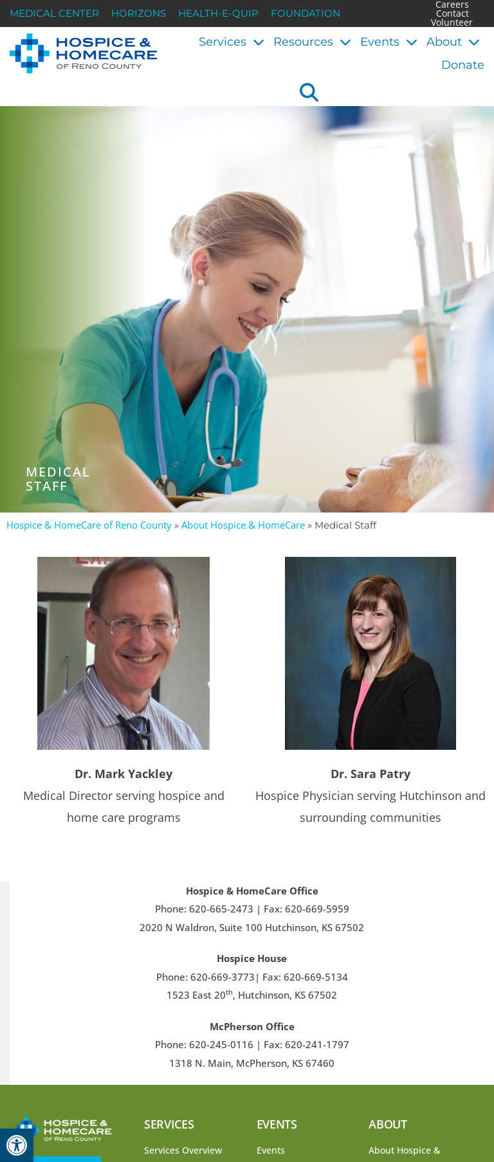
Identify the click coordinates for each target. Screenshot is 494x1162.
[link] (16, 1145)
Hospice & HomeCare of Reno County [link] (89, 524)
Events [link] (388, 41)
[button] (309, 92)
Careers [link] (452, 4)
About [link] (453, 41)
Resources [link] (312, 41)
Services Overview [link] (183, 1150)
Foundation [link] (305, 13)
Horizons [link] (138, 13)
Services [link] (231, 41)
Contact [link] (452, 13)
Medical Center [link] (54, 13)
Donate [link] (462, 65)
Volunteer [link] (452, 22)
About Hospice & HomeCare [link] (243, 524)
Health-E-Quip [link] (218, 13)
